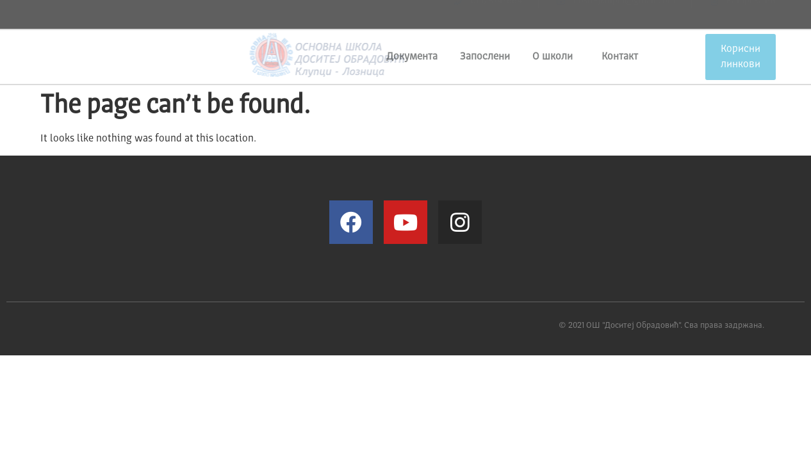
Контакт (620, 57)
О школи (555, 57)
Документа (412, 57)
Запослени (485, 57)
